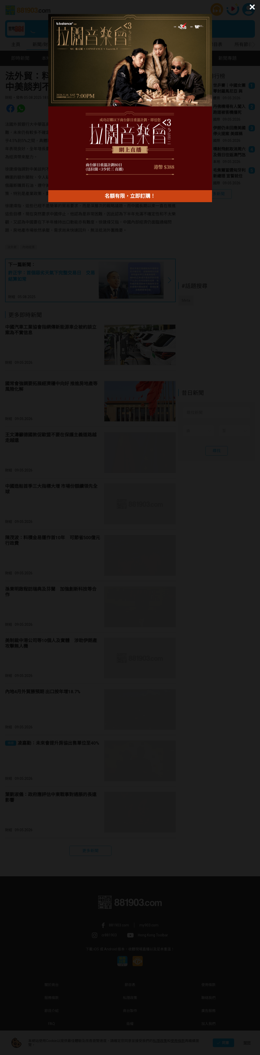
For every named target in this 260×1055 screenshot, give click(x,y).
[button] (251, 7)
